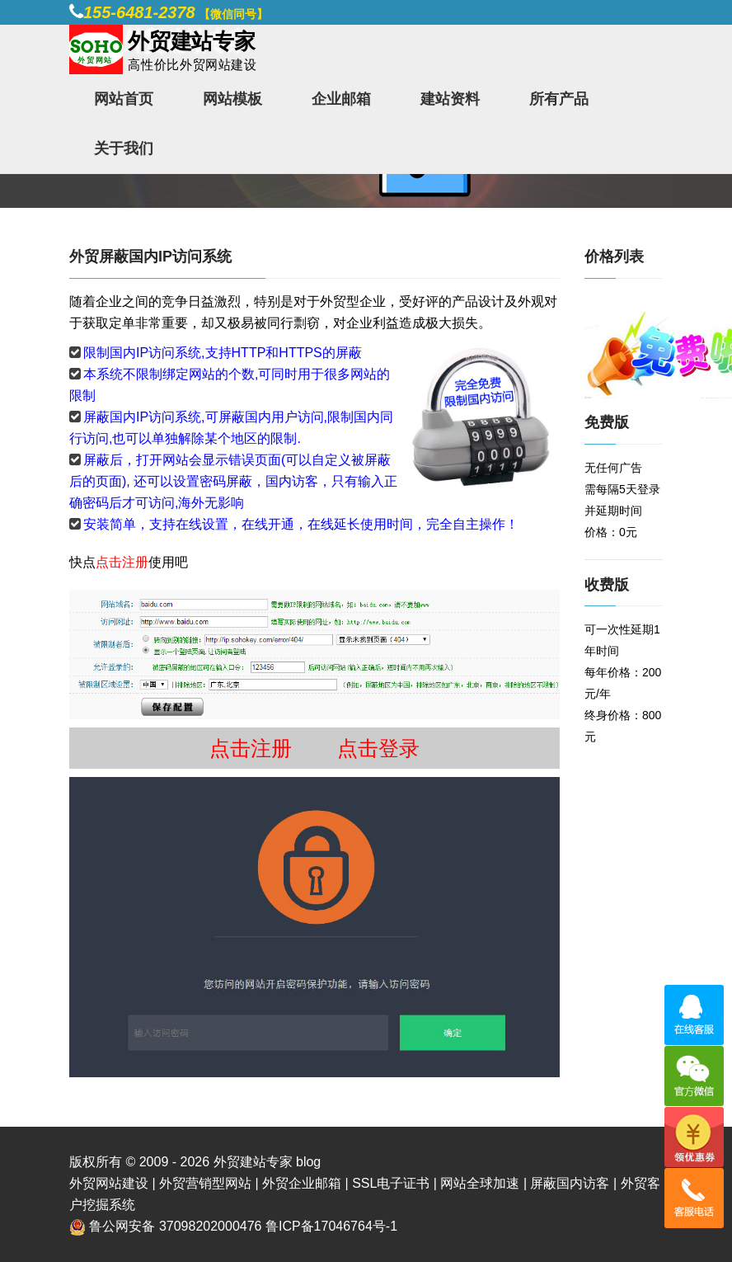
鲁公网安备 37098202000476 (175, 1226)
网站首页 (123, 99)
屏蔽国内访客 (569, 1183)
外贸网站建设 (108, 1183)
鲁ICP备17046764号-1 (331, 1226)
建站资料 (450, 99)
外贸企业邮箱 (301, 1183)
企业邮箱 (341, 99)
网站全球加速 (479, 1183)
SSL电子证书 (390, 1183)
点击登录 (378, 748)
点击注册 (122, 562)
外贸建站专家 (255, 1162)
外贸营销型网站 (205, 1183)
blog (308, 1162)
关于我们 (123, 148)
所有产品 (559, 99)
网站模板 (232, 99)
